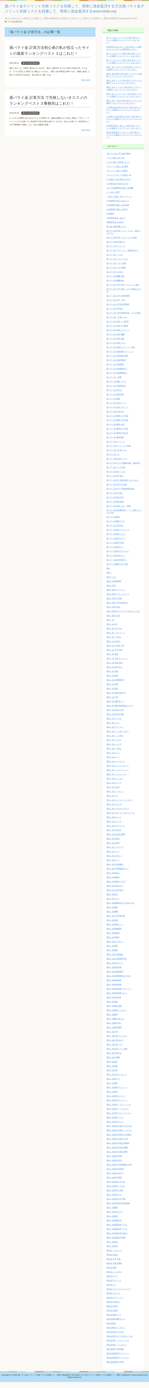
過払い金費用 (112, 1214)
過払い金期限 (112, 956)
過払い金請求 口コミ (115, 1128)
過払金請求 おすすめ (115, 1338)
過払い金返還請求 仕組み (117, 1239)
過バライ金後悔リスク (116, 527)
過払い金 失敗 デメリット (117, 665)
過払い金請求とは (114, 1201)
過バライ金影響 (113, 523)
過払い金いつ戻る (114, 755)
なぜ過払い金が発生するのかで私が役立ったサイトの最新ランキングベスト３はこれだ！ (124, 125)
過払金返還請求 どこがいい (118, 1364)
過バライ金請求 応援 (115, 549)
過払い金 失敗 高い (114, 673)
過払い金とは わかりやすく (118, 815)
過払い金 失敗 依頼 (114, 669)
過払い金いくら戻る (115, 742)
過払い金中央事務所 (115, 870)
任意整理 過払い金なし (116, 224)
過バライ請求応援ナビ (116, 248)
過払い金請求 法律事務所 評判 (119, 1171)
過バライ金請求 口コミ (116, 544)
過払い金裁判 (112, 1021)
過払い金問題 (112, 913)
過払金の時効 (112, 1312)
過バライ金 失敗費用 (115, 370)
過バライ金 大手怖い (115, 315)
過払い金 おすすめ (114, 635)
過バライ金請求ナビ (115, 553)
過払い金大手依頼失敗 (116, 922)
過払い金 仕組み (113, 647)
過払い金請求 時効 (114, 1162)
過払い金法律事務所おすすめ (119, 982)
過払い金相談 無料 (114, 1012)
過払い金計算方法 (114, 1059)
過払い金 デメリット (116, 639)
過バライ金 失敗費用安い (117, 375)
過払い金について (114, 828)
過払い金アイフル (114, 725)
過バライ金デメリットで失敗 (119, 452)
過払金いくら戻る (114, 1278)
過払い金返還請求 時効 (116, 1244)
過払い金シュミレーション (118, 776)
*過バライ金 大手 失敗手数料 (119, 160)
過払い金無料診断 (114, 991)
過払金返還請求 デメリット (118, 1359)
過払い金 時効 (112, 682)
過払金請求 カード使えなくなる (120, 1342)
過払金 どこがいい (114, 1256)
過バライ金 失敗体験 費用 (117, 362)
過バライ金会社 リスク (116, 478)
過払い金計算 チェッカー (117, 1042)
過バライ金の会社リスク (117, 465)
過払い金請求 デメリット (117, 1106)
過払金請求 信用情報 (115, 1355)
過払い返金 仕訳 (113, 622)
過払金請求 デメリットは (118, 1347)
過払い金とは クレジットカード (120, 806)
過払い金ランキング (115, 853)
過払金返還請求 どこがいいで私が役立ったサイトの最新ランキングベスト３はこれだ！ (124, 140)
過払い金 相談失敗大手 (116, 699)
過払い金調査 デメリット (117, 1093)
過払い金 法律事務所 (115, 686)
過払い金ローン (113, 866)
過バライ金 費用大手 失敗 (117, 435)
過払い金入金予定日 (115, 896)
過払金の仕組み (113, 1308)
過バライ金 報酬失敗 (115, 287)
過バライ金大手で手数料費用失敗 (120, 495)
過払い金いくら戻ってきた (118, 737)
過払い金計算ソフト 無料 (117, 1055)
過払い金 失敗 (112, 660)
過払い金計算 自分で (115, 1046)
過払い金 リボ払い (114, 643)
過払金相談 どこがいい (116, 1334)
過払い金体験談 (113, 883)
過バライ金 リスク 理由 (116, 269)
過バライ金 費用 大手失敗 (117, 426)
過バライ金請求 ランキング (118, 536)
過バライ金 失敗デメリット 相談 (121, 353)
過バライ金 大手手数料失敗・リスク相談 (124, 319)
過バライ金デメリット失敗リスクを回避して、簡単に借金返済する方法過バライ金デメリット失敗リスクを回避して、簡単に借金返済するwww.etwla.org (73, 12)
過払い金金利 (112, 1252)
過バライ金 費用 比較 (115, 430)
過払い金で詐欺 (113, 793)
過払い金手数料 (113, 943)
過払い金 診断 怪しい (115, 707)
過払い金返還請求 (114, 1226)
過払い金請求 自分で (115, 1179)
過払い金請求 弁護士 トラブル (119, 1136)
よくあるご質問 (113, 198)
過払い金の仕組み (114, 836)
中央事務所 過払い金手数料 (118, 211)
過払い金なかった (114, 823)
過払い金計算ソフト (115, 1051)
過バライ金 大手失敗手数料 (118, 310)
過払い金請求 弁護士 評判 (117, 1145)
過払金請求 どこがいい (117, 1351)
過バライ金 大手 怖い (116, 306)
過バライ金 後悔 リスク (116, 388)
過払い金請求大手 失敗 (116, 1205)
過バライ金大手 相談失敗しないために (123, 486)
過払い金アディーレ (115, 733)
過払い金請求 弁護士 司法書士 (119, 1141)
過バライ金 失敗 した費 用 (118, 328)
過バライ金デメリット (116, 448)
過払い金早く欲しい (115, 948)
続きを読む (86, 86)
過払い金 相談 (112, 695)
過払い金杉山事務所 (115, 961)
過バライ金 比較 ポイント (117, 413)
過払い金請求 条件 (114, 1166)
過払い (109, 579)
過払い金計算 (112, 1038)
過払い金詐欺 (112, 1076)
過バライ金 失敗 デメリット (118, 336)
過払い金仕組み (113, 879)
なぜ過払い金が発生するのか (119, 185)
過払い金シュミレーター (117, 780)
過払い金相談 (112, 1008)
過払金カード (112, 1282)
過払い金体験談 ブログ (116, 888)
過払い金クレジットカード (118, 772)
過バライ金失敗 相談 (115, 508)
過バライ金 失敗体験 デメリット (120, 358)
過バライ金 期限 (113, 405)
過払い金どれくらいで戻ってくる (120, 819)
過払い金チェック (114, 789)
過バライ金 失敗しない (116, 349)
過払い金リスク (113, 858)
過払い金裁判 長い (114, 1029)
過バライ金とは (113, 461)
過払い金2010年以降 (115, 720)
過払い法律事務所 (114, 587)
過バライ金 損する (114, 396)
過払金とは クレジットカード (119, 1295)
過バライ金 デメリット (116, 252)
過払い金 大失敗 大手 (115, 652)
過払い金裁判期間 (114, 1033)
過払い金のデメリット (116, 832)
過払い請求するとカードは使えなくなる (123, 617)
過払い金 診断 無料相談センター (120, 712)
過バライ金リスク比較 (116, 473)
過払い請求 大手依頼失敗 (117, 609)
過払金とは (111, 1291)
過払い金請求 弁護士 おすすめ (119, 1132)
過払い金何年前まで (115, 892)
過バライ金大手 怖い (115, 482)
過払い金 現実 (112, 690)
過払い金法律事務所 (115, 978)
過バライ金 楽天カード (116, 409)
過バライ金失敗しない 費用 (119, 512)
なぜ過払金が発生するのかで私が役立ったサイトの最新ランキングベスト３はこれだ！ (124, 115)
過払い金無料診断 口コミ (117, 999)
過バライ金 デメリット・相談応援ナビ (123, 256)
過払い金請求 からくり (116, 1102)
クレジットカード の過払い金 (119, 181)
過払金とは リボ (113, 1299)
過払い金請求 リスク (115, 1123)
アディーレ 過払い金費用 (117, 177)
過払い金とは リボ (114, 810)
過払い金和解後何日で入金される (120, 909)
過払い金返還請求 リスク (117, 1235)
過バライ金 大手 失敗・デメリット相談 (123, 291)
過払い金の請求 (113, 849)
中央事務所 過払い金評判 (117, 215)
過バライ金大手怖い (115, 499)
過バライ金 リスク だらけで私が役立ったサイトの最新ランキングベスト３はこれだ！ (123, 46)
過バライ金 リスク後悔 (116, 274)
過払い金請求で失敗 (115, 1196)
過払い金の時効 (113, 845)
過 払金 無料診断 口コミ (117, 233)
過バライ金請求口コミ (116, 562)
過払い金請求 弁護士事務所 (118, 1149)
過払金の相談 (112, 1317)
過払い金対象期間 (114, 935)
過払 (108, 574)
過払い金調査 (112, 1089)
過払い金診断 (112, 1072)
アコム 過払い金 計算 (115, 164)
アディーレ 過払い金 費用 (117, 173)
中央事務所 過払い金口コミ (118, 207)
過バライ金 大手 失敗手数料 (118, 302)
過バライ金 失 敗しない (117, 323)
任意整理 (110, 220)
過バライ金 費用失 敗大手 (117, 439)
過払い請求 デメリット (116, 596)
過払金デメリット (114, 1286)
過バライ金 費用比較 (115, 443)
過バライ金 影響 (114, 383)
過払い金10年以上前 (115, 716)
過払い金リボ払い (114, 862)
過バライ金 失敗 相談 (115, 345)
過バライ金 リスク (115, 261)
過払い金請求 (112, 1098)
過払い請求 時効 (113, 613)
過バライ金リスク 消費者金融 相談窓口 (124, 469)
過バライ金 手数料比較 (116, 392)
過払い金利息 (112, 900)
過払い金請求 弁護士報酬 (117, 1154)
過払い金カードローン (116, 767)
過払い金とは (112, 802)
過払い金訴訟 (112, 1068)
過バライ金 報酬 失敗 (115, 282)
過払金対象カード (114, 1321)
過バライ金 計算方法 (30, 69)
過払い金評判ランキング (117, 1081)
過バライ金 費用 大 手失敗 (118, 422)
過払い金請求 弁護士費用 (117, 1158)
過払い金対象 (112, 926)
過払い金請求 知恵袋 (115, 1175)
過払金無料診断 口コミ (116, 1325)
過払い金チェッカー (115, 785)
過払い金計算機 (113, 1063)
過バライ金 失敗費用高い (117, 379)
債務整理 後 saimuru (115, 228)
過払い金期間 (112, 952)
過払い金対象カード (115, 930)
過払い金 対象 (112, 677)
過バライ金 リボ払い (115, 278)
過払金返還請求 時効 (115, 1368)
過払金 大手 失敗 (114, 1265)
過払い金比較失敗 (114, 973)
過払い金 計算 (112, 703)
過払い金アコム (113, 729)
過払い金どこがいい (115, 798)
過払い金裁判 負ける (115, 1025)
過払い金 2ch (112, 630)
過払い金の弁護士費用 (116, 840)
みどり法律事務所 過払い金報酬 (120, 194)
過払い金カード (113, 763)
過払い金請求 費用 (114, 1184)
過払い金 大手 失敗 (114, 656)
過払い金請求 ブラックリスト (119, 1119)
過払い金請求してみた (116, 1192)
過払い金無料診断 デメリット (119, 995)
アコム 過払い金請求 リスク (118, 168)
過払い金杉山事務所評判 (117, 965)
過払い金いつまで (114, 750)
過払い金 (110, 626)
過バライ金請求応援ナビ (117, 566)
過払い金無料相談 (114, 986)
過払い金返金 (112, 1248)
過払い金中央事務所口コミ (118, 875)
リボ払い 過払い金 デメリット (119, 203)
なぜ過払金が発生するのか (118, 190)
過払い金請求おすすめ (116, 1188)
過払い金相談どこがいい (117, 1016)
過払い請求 (111, 592)
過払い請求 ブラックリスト (118, 600)
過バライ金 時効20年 (115, 400)
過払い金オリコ (113, 759)
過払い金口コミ (113, 905)
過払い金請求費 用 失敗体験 (118, 1209)
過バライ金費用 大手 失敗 (117, 570)
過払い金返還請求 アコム (117, 1231)
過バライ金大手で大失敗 (117, 491)
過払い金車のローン (115, 1218)
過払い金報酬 (112, 918)
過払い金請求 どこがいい (118, 1115)
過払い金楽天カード (115, 969)
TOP (71, 24)
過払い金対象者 (113, 939)
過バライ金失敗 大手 (115, 503)
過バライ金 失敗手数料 (116, 366)
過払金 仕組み (112, 1261)
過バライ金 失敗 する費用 (117, 332)
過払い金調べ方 (113, 1085)
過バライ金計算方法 (115, 532)
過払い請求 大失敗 (114, 604)
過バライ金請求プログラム (118, 557)
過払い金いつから (114, 746)
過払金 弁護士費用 (114, 1269)
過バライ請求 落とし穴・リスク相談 (122, 244)
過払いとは (111, 583)
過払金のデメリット (115, 1304)
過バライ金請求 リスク (116, 540)
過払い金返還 (112, 1222)
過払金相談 (111, 1329)
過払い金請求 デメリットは (119, 1111)
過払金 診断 (111, 1274)
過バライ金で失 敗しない (117, 456)
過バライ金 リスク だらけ (117, 265)
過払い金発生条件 (114, 1003)
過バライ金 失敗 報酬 (115, 340)
